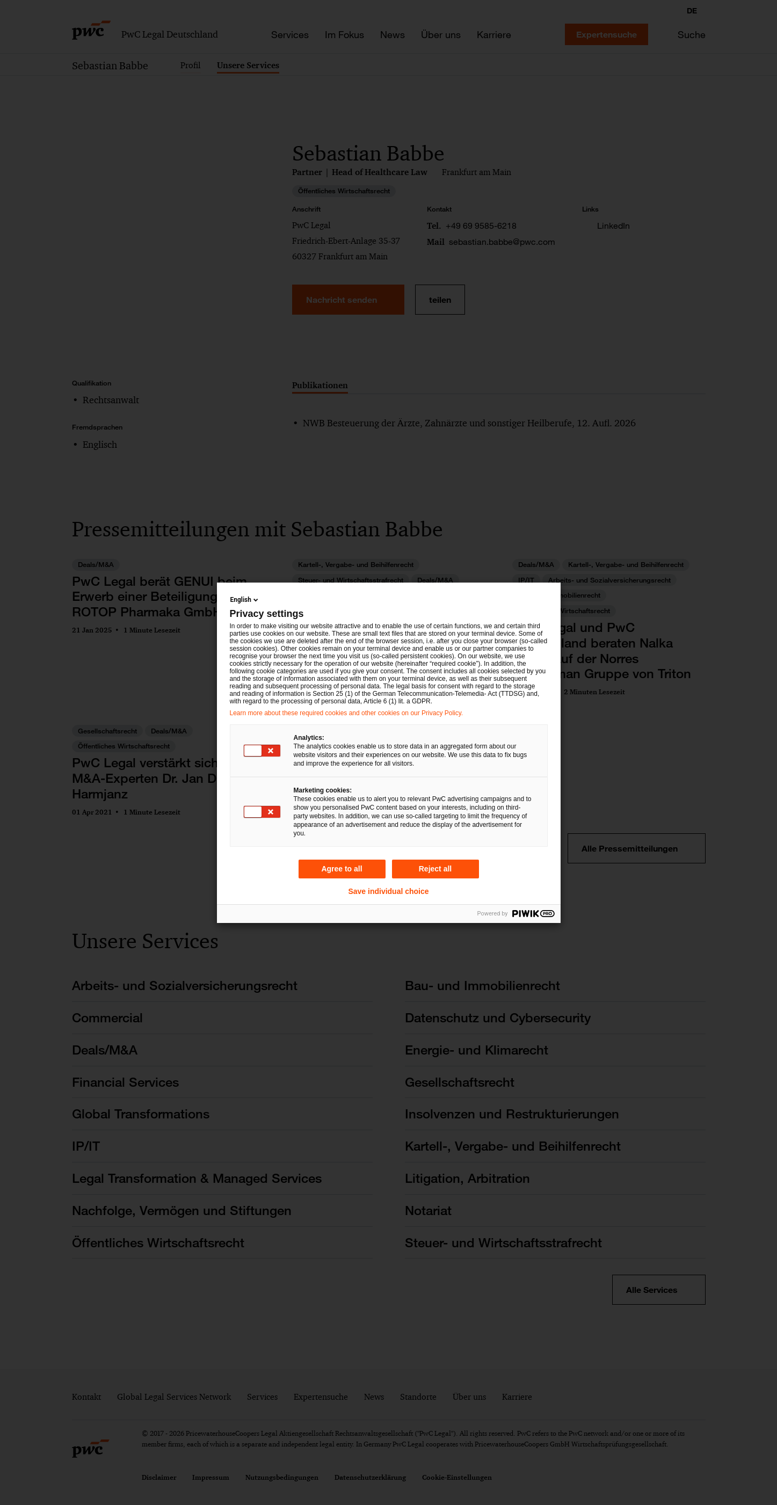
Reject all (435, 868)
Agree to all (341, 868)
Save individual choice (388, 891)
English (245, 599)
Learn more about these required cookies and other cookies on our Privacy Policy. (346, 713)
